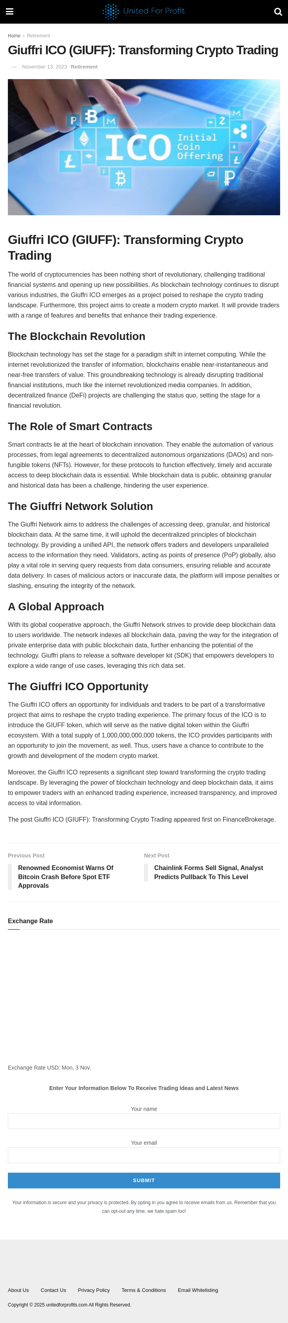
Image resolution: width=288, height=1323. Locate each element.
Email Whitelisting (198, 1290)
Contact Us (53, 1290)
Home (14, 36)
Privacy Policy (94, 1290)
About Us (18, 1290)
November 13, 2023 (44, 67)
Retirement (38, 36)
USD (53, 1067)
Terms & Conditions (144, 1290)
